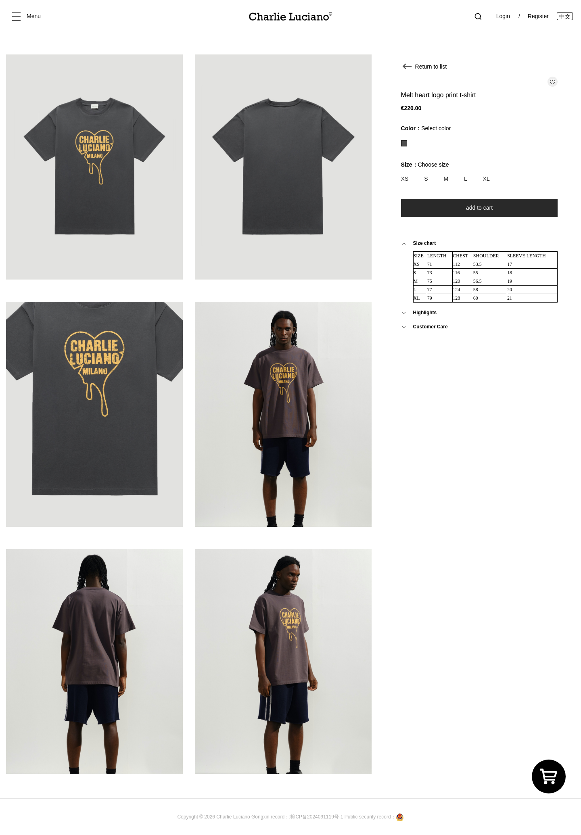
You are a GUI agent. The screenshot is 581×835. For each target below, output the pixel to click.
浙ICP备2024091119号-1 (317, 817)
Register (538, 16)
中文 (565, 16)
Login (503, 16)
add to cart (479, 208)
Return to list (431, 66)
